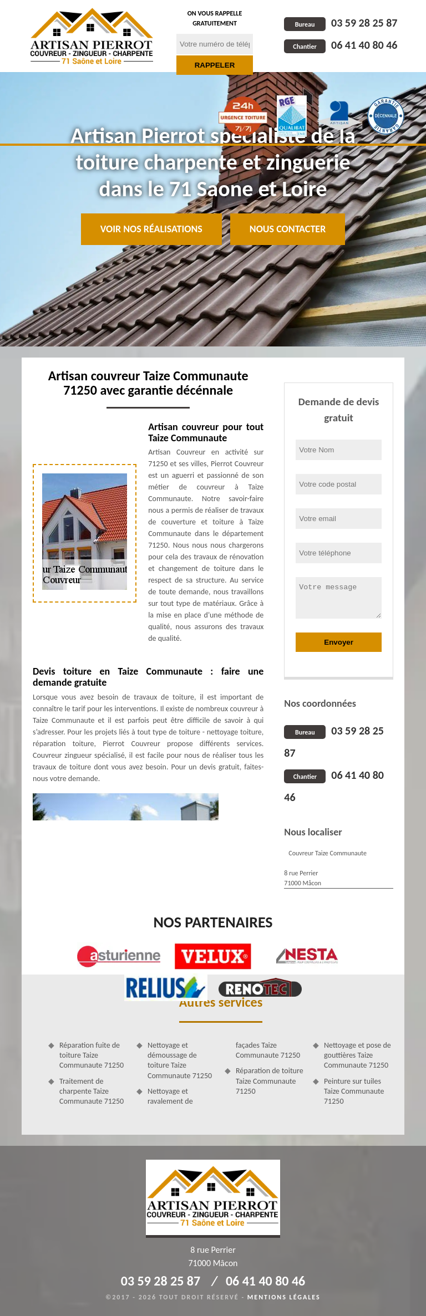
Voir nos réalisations (151, 229)
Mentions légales (284, 1297)
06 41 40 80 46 (340, 45)
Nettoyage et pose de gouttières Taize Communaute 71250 (357, 1055)
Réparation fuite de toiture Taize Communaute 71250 (91, 1055)
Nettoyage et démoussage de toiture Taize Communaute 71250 (180, 1060)
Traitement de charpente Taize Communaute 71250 (91, 1091)
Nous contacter (288, 229)
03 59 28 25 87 (340, 22)
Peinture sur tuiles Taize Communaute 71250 (354, 1091)
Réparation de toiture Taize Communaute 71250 (269, 1080)
